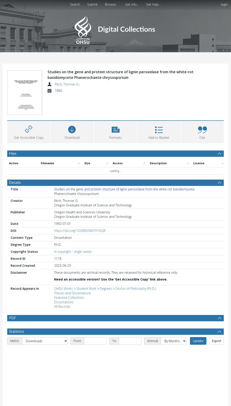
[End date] (130, 341)
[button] (115, 131)
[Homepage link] (115, 28)
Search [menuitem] (75, 4)
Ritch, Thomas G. (67, 84)
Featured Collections (69, 297)
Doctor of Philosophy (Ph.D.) (136, 288)
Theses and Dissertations (72, 293)
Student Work (86, 288)
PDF (12, 317)
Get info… (132, 4)
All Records (62, 306)
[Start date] (95, 341)
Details (15, 182)
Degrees (106, 288)
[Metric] (45, 341)
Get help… (153, 4)
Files (12, 153)
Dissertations (63, 302)
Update (198, 341)
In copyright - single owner (73, 251)
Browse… (111, 4)
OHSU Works (63, 288)
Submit (92, 4)
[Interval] (173, 341)
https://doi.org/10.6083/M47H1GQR (80, 230)
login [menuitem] (224, 4)
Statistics (16, 331)
